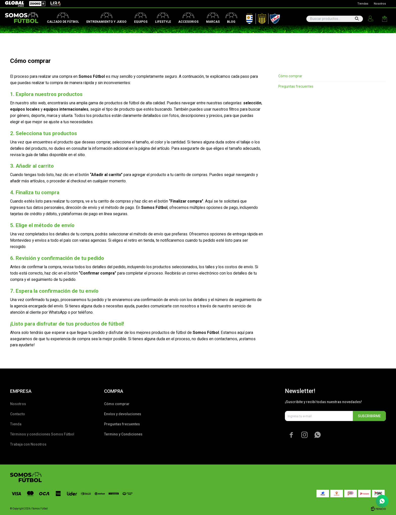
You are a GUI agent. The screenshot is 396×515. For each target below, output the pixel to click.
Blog (231, 21)
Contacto (17, 414)
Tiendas (362, 3)
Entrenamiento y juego (106, 21)
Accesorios (188, 21)
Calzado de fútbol (63, 21)
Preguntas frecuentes (295, 86)
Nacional (273, 17)
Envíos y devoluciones (122, 414)
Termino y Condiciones (123, 434)
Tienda (15, 424)
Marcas (213, 21)
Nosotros (380, 3)
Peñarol (260, 17)
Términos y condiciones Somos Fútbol (42, 434)
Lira (53, 4)
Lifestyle (163, 21)
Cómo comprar (290, 76)
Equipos (140, 21)
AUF (245, 17)
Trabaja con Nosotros (28, 444)
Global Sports (14, 4)
